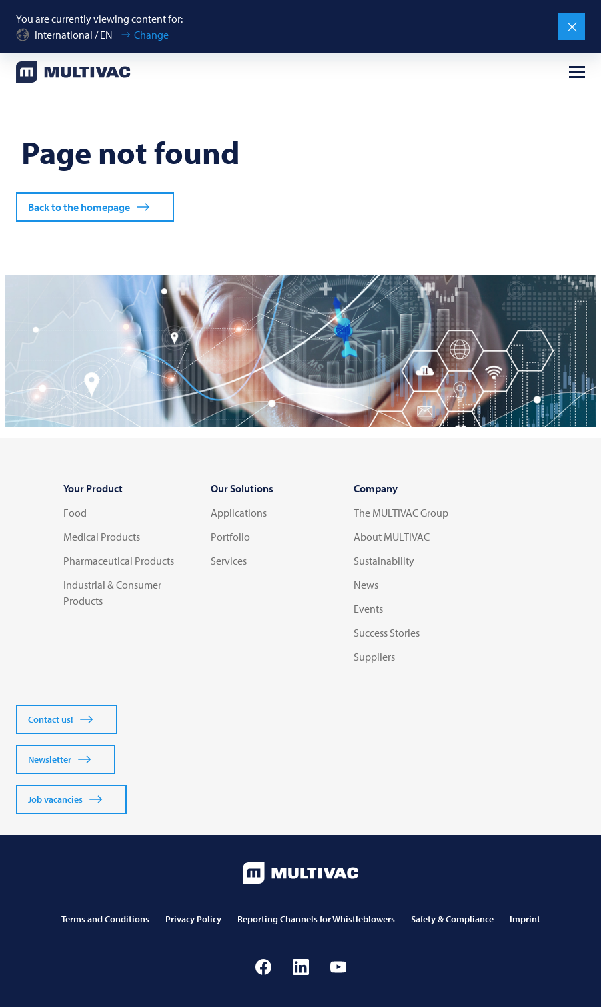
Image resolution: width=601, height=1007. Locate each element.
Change (151, 34)
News (366, 584)
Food (75, 512)
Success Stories (387, 632)
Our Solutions (242, 488)
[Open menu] (577, 72)
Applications (239, 512)
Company (376, 488)
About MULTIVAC (392, 536)
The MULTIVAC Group (401, 512)
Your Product (93, 488)
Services (229, 560)
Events (368, 608)
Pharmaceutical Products (118, 560)
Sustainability (384, 560)
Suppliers (374, 656)
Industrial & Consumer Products (112, 592)
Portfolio (230, 536)
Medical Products (101, 536)
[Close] (571, 26)
